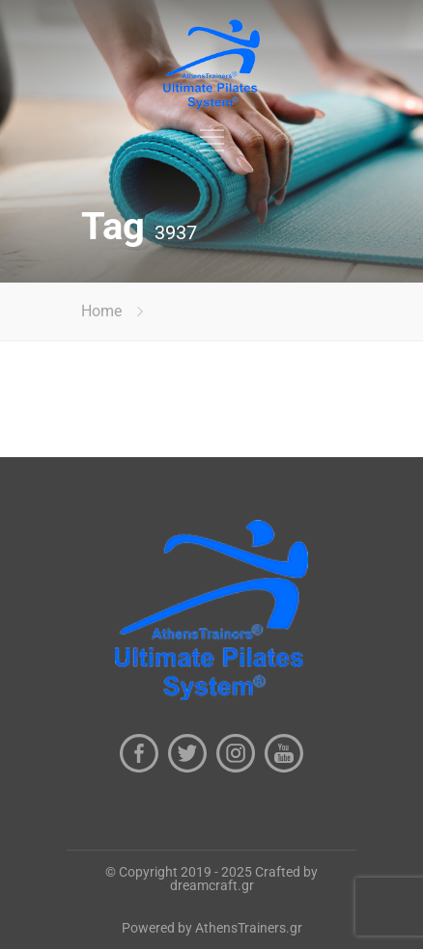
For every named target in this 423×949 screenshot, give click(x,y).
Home (101, 311)
